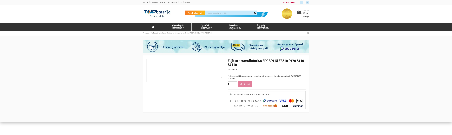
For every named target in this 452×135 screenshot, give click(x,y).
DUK (181, 2)
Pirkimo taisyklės (173, 2)
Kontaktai (187, 2)
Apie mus (145, 2)
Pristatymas (154, 2)
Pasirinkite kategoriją (195, 13)
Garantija (163, 2)
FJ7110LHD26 (232, 69)
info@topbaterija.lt (290, 2)
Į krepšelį (245, 84)
